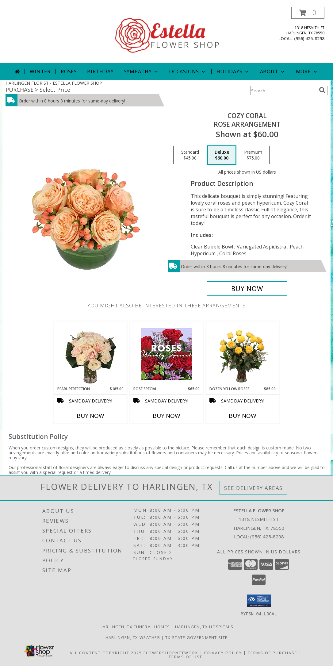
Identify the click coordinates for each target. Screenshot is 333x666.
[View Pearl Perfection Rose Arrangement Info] (90, 354)
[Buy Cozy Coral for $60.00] (247, 288)
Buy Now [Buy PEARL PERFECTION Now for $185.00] (90, 416)
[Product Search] (283, 90)
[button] (307, 13)
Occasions (187, 71)
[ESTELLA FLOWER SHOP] (167, 35)
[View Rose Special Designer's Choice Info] (166, 354)
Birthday (100, 71)
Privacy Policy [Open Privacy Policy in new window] (223, 652)
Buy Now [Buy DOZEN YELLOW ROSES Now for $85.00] (242, 416)
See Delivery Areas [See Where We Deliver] (253, 487)
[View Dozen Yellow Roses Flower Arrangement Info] (242, 354)
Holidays (233, 71)
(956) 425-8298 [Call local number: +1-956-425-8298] (309, 38)
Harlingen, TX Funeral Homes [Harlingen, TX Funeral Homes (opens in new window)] (135, 626)
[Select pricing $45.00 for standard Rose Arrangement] (190, 155)
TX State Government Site (196, 637)
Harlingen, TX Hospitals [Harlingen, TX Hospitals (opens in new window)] (204, 626)
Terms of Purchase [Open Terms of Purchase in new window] (272, 652)
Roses (69, 71)
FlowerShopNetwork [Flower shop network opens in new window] (171, 652)
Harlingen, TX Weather (132, 637)
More (307, 71)
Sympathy (141, 71)
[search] (322, 90)
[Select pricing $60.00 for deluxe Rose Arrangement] (221, 155)
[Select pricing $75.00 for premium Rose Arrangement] (253, 155)
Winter (40, 71)
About (273, 71)
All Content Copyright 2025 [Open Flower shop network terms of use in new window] (106, 652)
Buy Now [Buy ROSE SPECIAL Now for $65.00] (166, 416)
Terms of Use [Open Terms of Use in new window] (186, 656)
